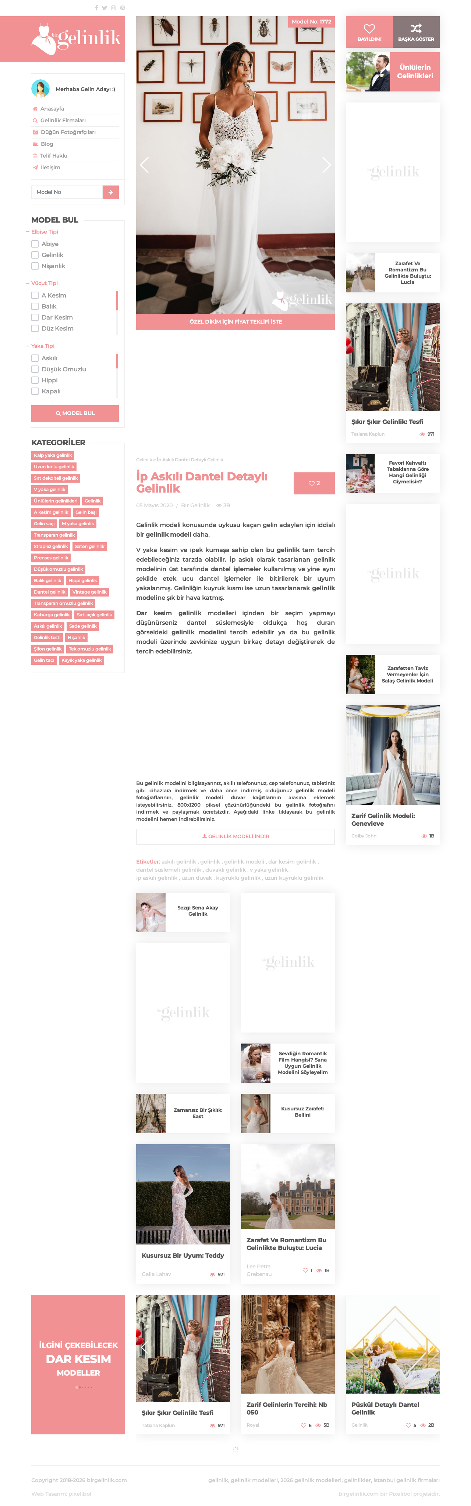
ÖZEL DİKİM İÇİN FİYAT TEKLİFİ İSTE (236, 321)
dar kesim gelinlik (292, 861)
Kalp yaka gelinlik (53, 455)
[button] (326, 165)
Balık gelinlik (47, 580)
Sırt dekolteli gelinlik (56, 478)
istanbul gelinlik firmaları (406, 1471)
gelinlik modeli (244, 861)
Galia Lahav (156, 1274)
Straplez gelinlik (51, 546)
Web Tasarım (48, 1485)
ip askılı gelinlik (156, 878)
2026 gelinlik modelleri (310, 1471)
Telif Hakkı (49, 155)
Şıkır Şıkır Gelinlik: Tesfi (390, 436)
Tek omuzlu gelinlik (90, 649)
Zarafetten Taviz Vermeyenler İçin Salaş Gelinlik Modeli (408, 689)
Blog (42, 144)
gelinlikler (357, 1471)
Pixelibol (400, 1485)
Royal (253, 1425)
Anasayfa (47, 108)
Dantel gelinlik (49, 592)
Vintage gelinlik (89, 592)
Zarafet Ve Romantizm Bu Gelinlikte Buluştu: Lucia (285, 1240)
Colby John (363, 850)
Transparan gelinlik (54, 535)
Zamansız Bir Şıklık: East (198, 1113)
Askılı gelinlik (48, 626)
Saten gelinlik (89, 546)
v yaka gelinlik (269, 870)
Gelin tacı (44, 660)
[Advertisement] (235, 397)
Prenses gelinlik (51, 558)
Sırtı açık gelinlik (94, 614)
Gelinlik (92, 501)
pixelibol (79, 1485)
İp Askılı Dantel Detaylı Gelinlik (202, 483)
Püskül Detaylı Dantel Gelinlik (388, 1409)
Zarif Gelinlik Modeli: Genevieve (386, 834)
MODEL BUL (75, 413)
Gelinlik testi (47, 637)
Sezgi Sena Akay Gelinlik (198, 910)
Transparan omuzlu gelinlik (63, 603)
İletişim (45, 167)
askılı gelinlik (179, 861)
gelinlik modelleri (254, 1471)
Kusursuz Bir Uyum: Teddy (176, 1252)
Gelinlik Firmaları (58, 120)
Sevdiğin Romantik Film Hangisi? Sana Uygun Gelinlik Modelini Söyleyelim (303, 1063)
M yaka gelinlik (78, 523)
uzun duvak (196, 878)
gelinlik (210, 861)
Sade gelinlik (82, 626)
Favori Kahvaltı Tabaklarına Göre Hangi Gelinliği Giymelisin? (408, 486)
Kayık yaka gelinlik (81, 660)
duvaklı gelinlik (225, 870)
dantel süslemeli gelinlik (168, 870)
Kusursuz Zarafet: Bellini (303, 1111)
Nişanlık (76, 637)
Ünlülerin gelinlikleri (55, 501)
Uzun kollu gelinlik (54, 466)
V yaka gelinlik (49, 489)
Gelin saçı (44, 523)
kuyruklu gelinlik (238, 878)
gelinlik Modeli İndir (235, 836)
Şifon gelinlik (47, 649)
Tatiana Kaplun (368, 448)
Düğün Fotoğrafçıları (63, 132)
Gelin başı (85, 512)
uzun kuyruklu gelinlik (294, 878)
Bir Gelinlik (195, 505)
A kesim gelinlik (51, 512)
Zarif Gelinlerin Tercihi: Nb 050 (285, 1409)
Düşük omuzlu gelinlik (58, 569)
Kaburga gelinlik (52, 614)
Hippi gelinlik (82, 580)
